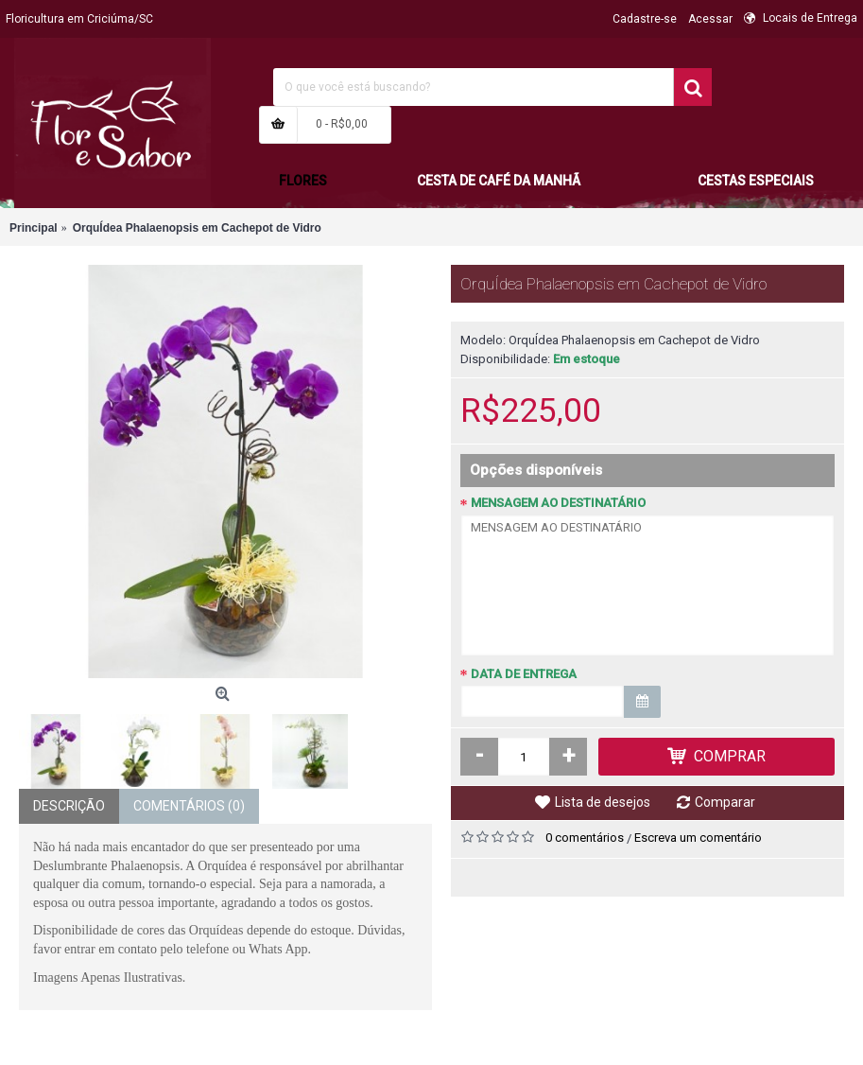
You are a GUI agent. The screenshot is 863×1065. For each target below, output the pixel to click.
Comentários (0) (189, 805)
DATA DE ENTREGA (524, 674)
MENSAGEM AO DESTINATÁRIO (558, 503)
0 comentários (584, 837)
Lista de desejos (602, 802)
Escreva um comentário (698, 837)
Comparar (725, 802)
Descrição (69, 805)
